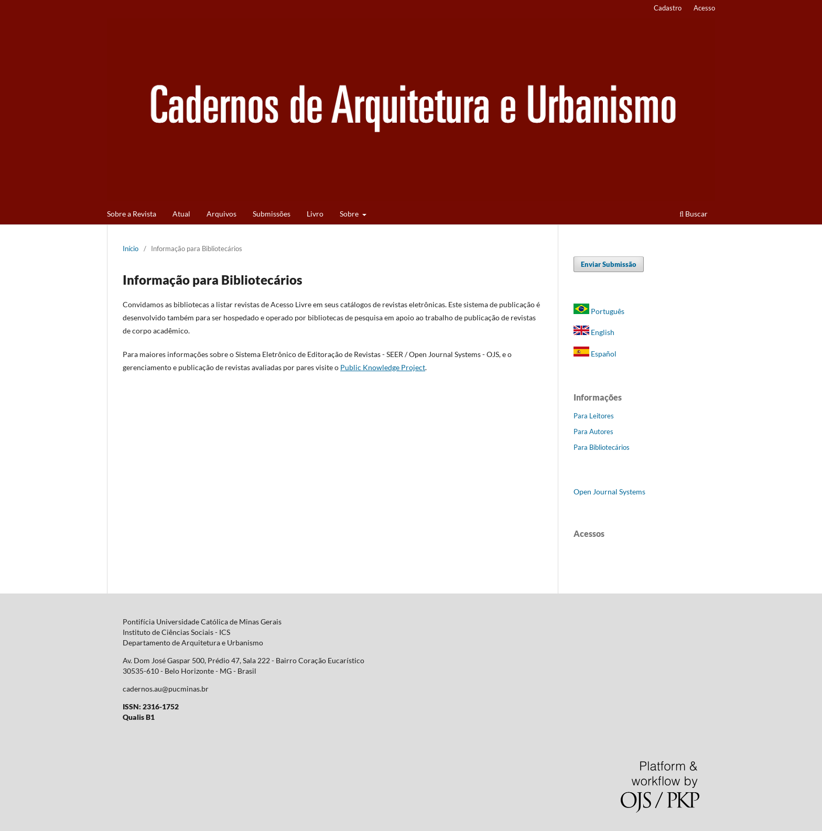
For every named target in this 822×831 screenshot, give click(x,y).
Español (595, 353)
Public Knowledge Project (382, 367)
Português (599, 311)
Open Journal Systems (609, 491)
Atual (181, 213)
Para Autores (593, 431)
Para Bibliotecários (602, 447)
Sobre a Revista (131, 213)
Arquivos (221, 213)
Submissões (271, 213)
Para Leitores (594, 416)
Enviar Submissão (608, 264)
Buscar (693, 213)
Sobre (350, 213)
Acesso (704, 8)
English (594, 332)
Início (130, 248)
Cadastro (668, 8)
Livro (315, 213)
